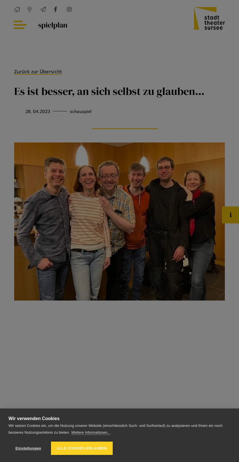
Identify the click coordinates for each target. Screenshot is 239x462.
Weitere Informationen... (91, 432)
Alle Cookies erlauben (82, 448)
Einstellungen (28, 448)
